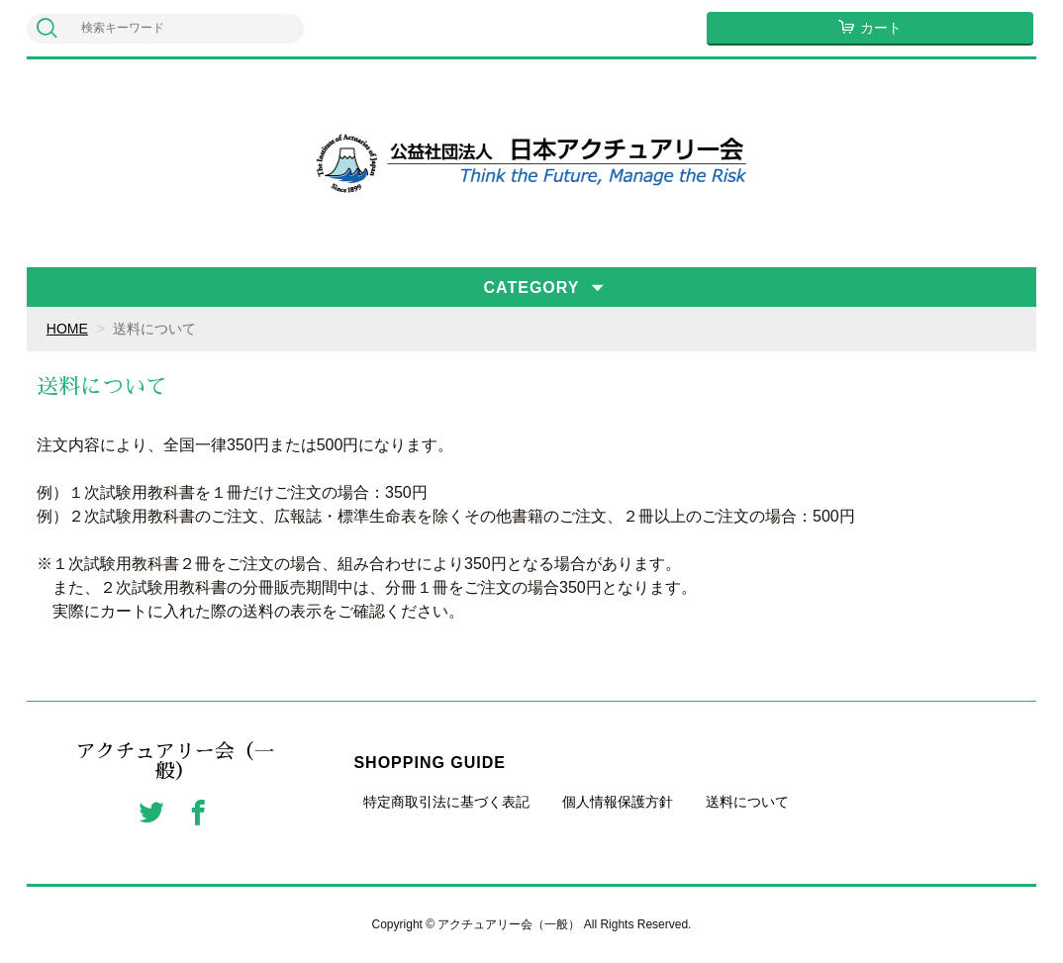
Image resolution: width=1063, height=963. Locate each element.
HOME (67, 329)
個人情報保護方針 (617, 802)
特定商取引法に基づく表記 (446, 802)
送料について (747, 802)
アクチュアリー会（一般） (175, 761)
